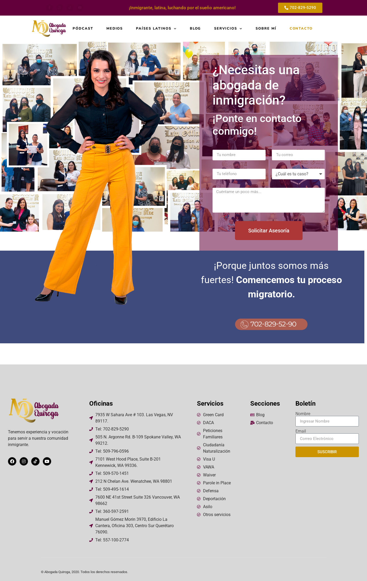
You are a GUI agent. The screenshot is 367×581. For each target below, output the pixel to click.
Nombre (302, 414)
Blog (195, 28)
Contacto (301, 28)
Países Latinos (156, 28)
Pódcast (83, 28)
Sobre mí (266, 28)
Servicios (228, 28)
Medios (114, 28)
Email (300, 431)
